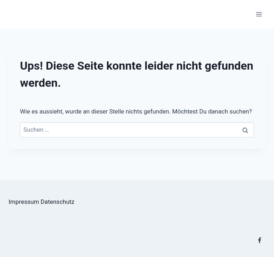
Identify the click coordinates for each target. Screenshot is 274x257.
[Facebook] (259, 240)
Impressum (24, 201)
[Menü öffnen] (258, 14)
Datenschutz (58, 201)
